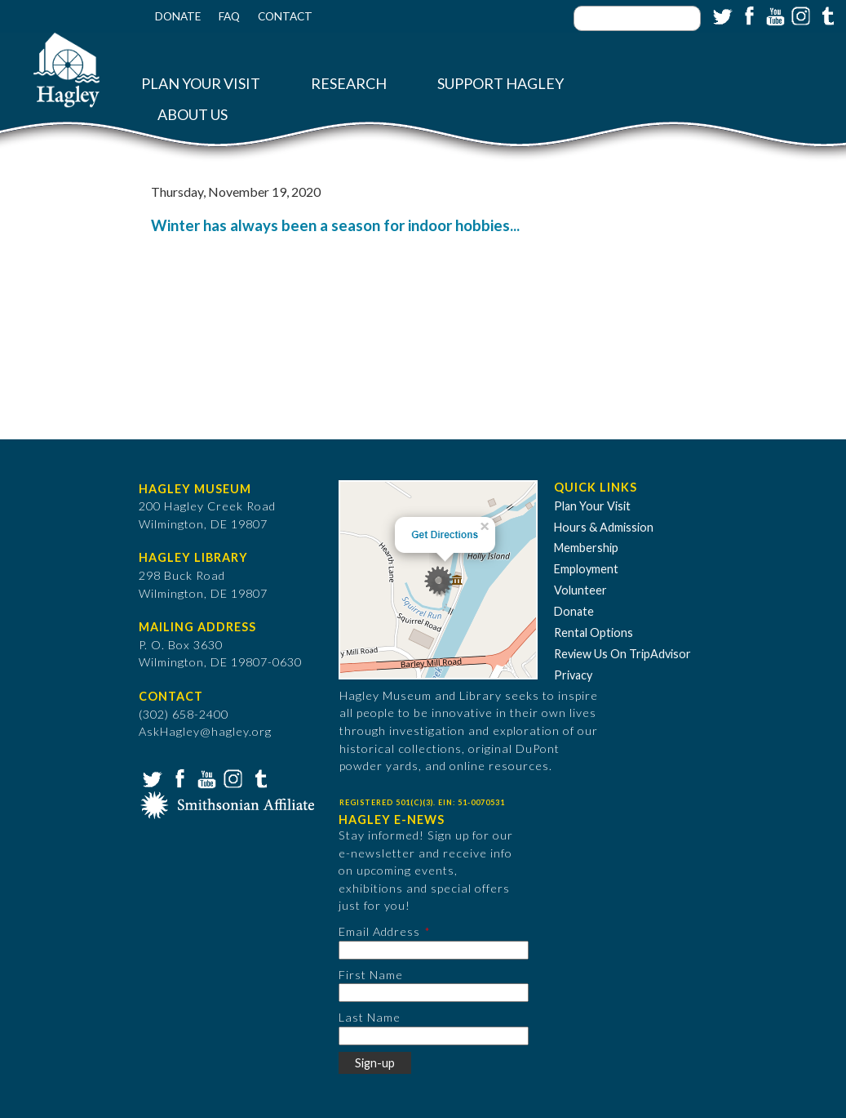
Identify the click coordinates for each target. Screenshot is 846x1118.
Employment (586, 569)
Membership (586, 548)
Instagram (799, 14)
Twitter (721, 14)
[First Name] (434, 992)
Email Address (379, 931)
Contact (285, 16)
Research (349, 84)
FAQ (229, 16)
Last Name (370, 1017)
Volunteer (580, 590)
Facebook (747, 14)
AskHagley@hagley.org (205, 731)
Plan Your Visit (200, 84)
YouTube (773, 14)
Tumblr (825, 14)
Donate (178, 16)
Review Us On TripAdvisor (622, 654)
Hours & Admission (603, 527)
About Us (192, 115)
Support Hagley (500, 84)
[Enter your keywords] (637, 18)
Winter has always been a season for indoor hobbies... (335, 225)
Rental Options (593, 632)
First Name (371, 975)
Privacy (573, 675)
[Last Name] (434, 1036)
